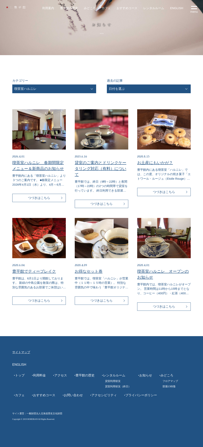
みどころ (90, 8)
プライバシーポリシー (141, 395)
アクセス (60, 375)
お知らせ (145, 375)
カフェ (106, 8)
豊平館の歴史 (69, 8)
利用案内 (48, 8)
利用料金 (39, 375)
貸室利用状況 (113, 381)
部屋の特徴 (169, 386)
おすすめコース (127, 8)
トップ (20, 375)
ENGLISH (176, 8)
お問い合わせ (73, 395)
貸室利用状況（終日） (118, 386)
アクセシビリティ (104, 395)
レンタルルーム (153, 8)
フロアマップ (170, 381)
